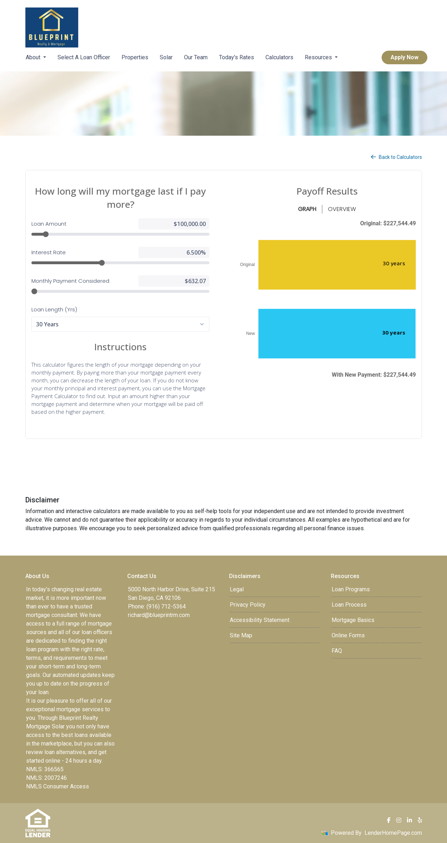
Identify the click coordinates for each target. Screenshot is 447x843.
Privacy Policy (247, 604)
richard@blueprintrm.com (159, 615)
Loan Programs (351, 589)
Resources (319, 57)
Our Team (196, 57)
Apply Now (404, 57)
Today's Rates (236, 57)
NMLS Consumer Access (57, 786)
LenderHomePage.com (393, 832)
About (34, 57)
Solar (166, 57)
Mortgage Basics (353, 620)
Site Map (241, 635)
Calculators (279, 57)
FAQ (337, 650)
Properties (134, 57)
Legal (237, 589)
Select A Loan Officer (84, 57)
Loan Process (349, 604)
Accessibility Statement (259, 620)
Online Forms (348, 635)
